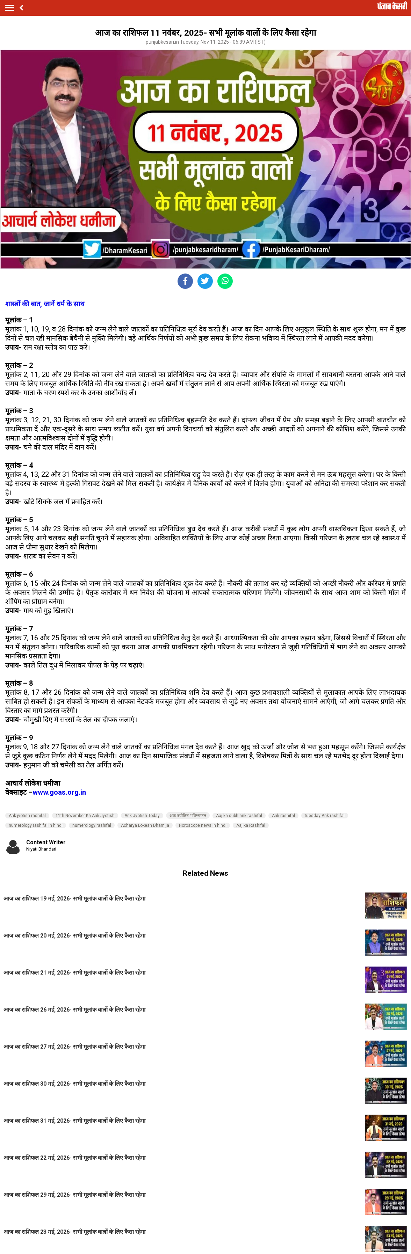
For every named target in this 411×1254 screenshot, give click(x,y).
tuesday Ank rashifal (325, 815)
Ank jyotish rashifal (27, 815)
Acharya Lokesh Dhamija (145, 825)
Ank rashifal (283, 815)
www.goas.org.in (59, 792)
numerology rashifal (91, 825)
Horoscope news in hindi (202, 825)
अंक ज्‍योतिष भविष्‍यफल (188, 815)
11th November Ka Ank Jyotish (85, 815)
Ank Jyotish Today (142, 815)
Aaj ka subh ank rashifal (239, 815)
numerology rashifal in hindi (36, 825)
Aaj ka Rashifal (250, 825)
